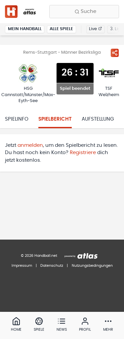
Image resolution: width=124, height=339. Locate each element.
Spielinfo (16, 119)
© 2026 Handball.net (39, 255)
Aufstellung (98, 119)
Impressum (22, 265)
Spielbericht (55, 119)
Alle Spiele (61, 29)
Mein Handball (25, 29)
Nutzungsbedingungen (92, 265)
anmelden (30, 145)
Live (95, 29)
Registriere (83, 152)
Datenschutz (51, 265)
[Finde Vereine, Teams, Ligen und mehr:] (84, 11)
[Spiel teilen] (115, 53)
